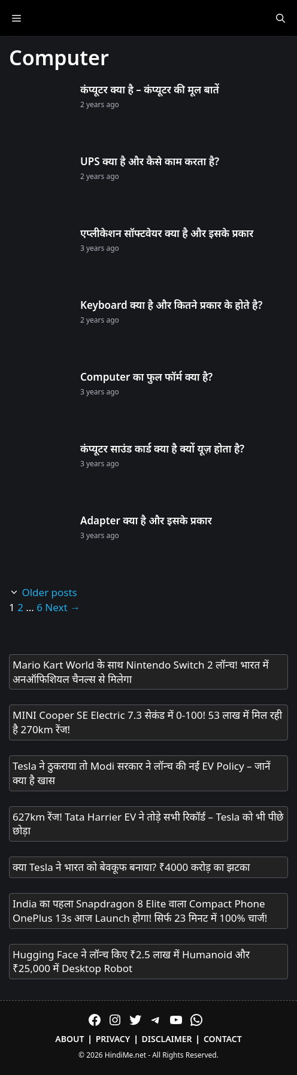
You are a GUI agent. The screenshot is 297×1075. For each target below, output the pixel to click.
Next (62, 607)
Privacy (113, 1038)
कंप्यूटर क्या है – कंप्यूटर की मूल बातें (149, 89)
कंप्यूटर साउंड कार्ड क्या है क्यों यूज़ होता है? (162, 448)
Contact (223, 1038)
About (69, 1038)
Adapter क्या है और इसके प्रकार (146, 520)
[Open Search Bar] (280, 18)
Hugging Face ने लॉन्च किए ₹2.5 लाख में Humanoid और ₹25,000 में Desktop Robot (131, 962)
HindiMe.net (125, 1055)
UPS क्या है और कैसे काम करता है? (149, 161)
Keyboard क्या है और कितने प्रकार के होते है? (171, 305)
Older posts (49, 592)
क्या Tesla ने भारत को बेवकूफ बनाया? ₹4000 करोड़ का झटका (131, 867)
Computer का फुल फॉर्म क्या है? (146, 377)
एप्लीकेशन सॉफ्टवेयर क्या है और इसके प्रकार (166, 233)
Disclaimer (167, 1038)
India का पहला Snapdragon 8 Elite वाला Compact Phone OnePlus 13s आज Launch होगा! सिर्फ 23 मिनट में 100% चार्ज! (140, 911)
